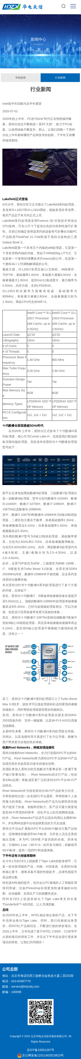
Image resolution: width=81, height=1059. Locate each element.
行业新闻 (60, 77)
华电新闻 (20, 77)
